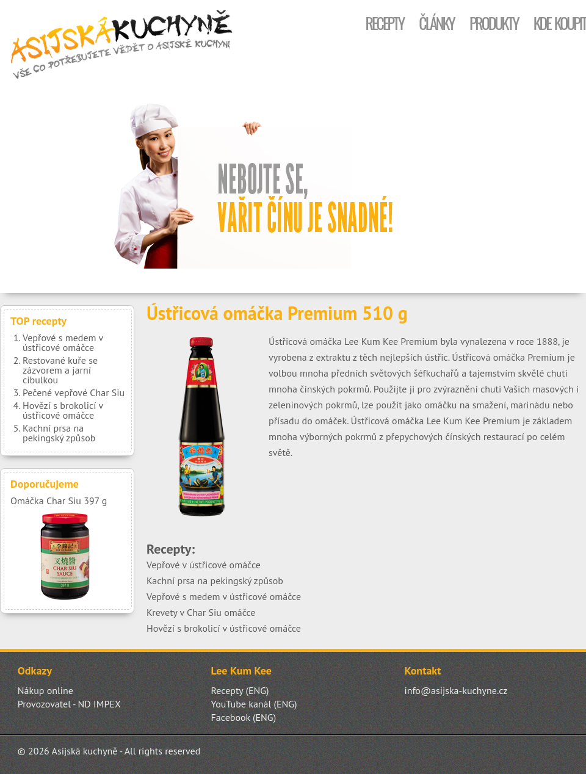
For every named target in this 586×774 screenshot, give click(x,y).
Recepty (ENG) (240, 690)
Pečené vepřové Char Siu (74, 392)
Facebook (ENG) (244, 717)
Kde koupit (560, 23)
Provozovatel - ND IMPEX (69, 704)
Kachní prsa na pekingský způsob (59, 433)
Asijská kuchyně (122, 45)
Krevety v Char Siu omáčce (201, 612)
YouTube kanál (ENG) (254, 704)
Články (436, 23)
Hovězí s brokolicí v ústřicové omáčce (63, 410)
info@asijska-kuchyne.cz (455, 690)
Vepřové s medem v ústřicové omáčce (63, 342)
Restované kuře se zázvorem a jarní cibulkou (60, 370)
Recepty (384, 23)
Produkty (493, 23)
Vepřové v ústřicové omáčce (203, 565)
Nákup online (45, 690)
